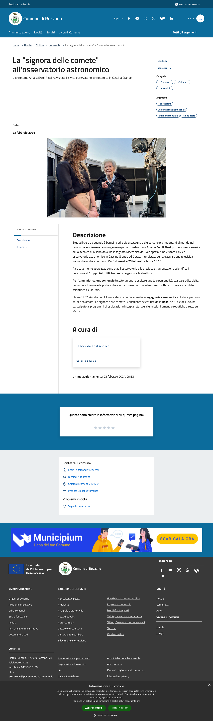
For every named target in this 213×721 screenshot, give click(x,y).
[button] (106, 715)
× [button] (209, 685)
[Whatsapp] (152, 18)
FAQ (60, 670)
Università (54, 45)
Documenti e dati (18, 634)
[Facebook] (127, 18)
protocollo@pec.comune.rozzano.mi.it (31, 676)
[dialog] (106, 701)
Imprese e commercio (119, 604)
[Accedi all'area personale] (187, 4)
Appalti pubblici (66, 616)
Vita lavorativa (115, 634)
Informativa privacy (118, 676)
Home (16, 45)
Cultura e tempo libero (70, 634)
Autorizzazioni (66, 622)
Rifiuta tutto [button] (120, 707)
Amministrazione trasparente (123, 658)
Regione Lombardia (19, 4)
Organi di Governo (19, 599)
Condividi (164, 61)
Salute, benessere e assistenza (124, 616)
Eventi (160, 627)
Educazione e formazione (72, 640)
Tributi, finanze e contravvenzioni (126, 622)
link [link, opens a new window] (138, 701)
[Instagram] (144, 18)
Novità (28, 45)
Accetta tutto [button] (93, 708)
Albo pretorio (114, 664)
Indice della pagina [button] (26, 229)
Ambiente (63, 605)
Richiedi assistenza (68, 676)
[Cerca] (200, 18)
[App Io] (170, 18)
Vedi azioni (165, 68)
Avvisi (159, 611)
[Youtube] (135, 18)
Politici (12, 622)
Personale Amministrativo (23, 628)
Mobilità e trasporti (118, 610)
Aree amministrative (20, 605)
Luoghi (160, 633)
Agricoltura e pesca (69, 599)
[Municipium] (161, 18)
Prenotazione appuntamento (74, 658)
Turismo (111, 628)
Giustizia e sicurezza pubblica (123, 598)
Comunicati (162, 605)
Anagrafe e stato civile (70, 611)
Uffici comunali (17, 611)
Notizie (40, 45)
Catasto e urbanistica (70, 628)
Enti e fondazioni (18, 616)
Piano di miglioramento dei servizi (126, 670)
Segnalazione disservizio (71, 664)
